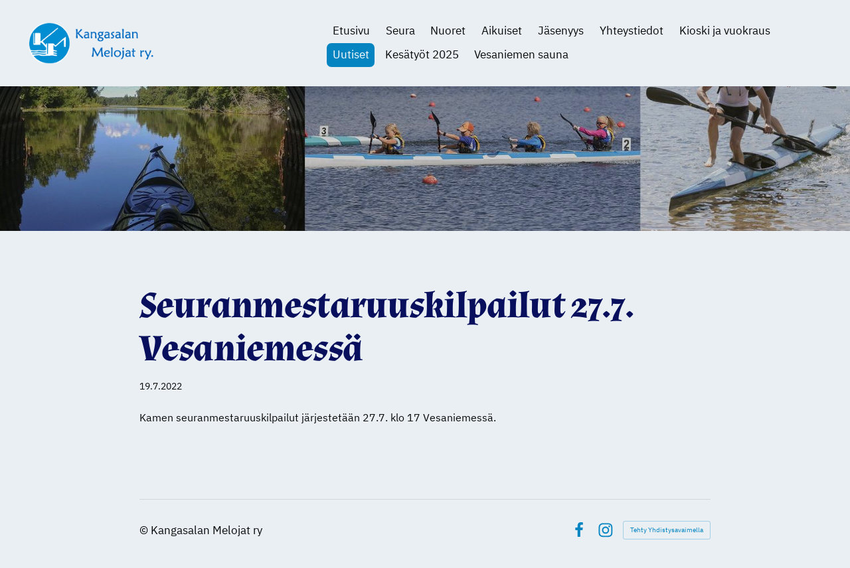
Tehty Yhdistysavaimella (666, 530)
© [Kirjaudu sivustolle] (145, 530)
